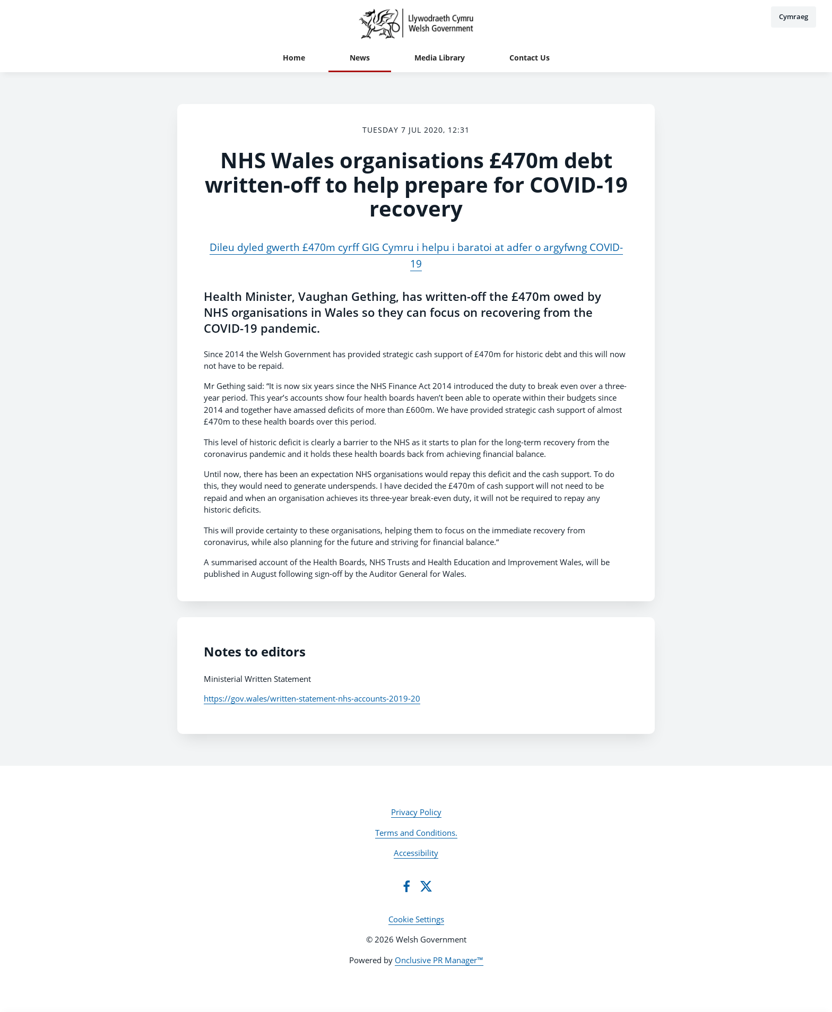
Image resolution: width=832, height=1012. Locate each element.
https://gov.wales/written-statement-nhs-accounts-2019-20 (312, 698)
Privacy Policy (416, 812)
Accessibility (416, 852)
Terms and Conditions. (416, 832)
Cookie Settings (416, 919)
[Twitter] (426, 886)
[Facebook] (406, 886)
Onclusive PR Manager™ (439, 960)
